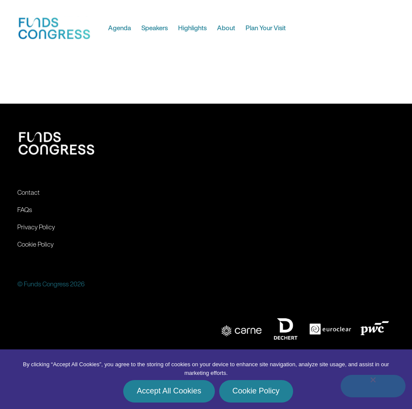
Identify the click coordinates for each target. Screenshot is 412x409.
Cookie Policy (256, 391)
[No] (373, 386)
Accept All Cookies (169, 391)
